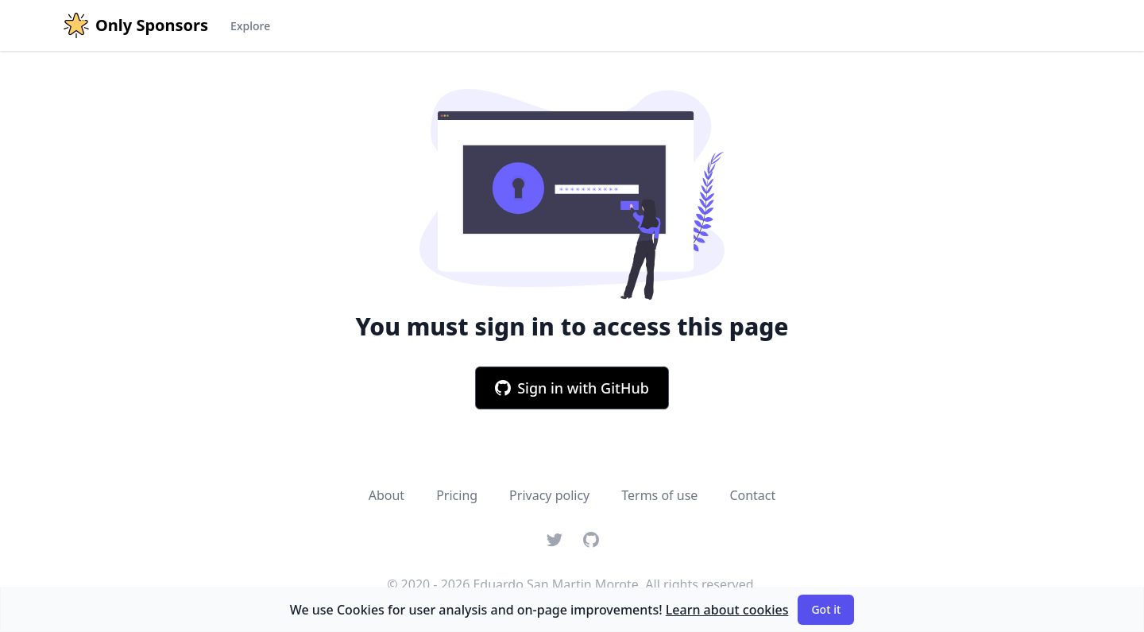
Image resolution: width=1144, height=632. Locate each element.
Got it (826, 609)
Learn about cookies (727, 609)
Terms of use (659, 495)
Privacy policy (549, 495)
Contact (752, 495)
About (386, 495)
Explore (250, 25)
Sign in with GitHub (572, 387)
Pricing (456, 495)
